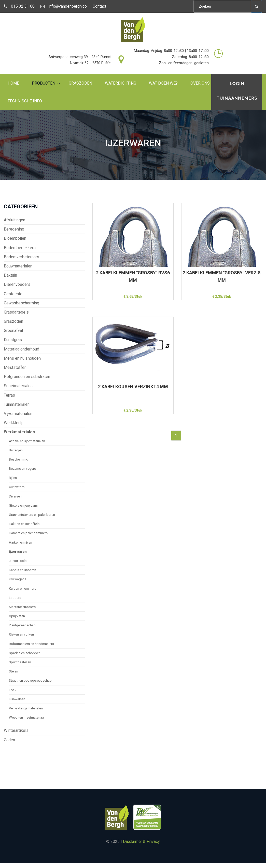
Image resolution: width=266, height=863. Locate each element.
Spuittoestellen (20, 662)
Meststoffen (15, 367)
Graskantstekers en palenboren (32, 515)
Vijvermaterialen (18, 413)
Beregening (14, 229)
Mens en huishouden (22, 358)
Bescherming (18, 459)
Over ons (200, 83)
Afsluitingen (14, 220)
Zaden (9, 739)
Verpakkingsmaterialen (26, 708)
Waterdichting (120, 83)
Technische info (25, 101)
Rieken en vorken (21, 634)
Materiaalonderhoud (21, 349)
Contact (99, 6)
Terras (9, 395)
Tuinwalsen (17, 699)
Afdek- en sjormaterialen (27, 441)
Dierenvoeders (17, 284)
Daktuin (10, 275)
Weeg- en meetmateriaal (27, 717)
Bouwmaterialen (18, 266)
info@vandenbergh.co (63, 6)
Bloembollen (15, 238)
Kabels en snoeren (22, 570)
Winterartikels (16, 730)
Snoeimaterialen (18, 385)
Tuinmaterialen (17, 404)
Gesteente (13, 293)
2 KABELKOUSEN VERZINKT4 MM (133, 386)
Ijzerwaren (18, 552)
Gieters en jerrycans (23, 505)
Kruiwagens (17, 579)
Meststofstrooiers (22, 607)
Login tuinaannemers (237, 91)
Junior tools (17, 561)
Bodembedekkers (20, 247)
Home (13, 83)
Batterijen (16, 450)
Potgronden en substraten (27, 376)
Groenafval (13, 330)
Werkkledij (13, 422)
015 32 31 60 (19, 6)
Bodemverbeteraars (21, 256)
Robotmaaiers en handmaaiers (31, 644)
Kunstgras (13, 339)
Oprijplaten (17, 616)
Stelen (13, 671)
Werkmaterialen (19, 431)
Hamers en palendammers (28, 533)
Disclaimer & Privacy (141, 841)
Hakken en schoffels (24, 524)
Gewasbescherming (21, 303)
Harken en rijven (20, 542)
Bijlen (13, 478)
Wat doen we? (163, 83)
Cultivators (16, 487)
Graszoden (80, 83)
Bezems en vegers (22, 468)
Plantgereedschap (22, 625)
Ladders (15, 598)
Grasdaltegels (16, 312)
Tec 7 (13, 690)
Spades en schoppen (24, 653)
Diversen (15, 496)
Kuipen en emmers (22, 588)
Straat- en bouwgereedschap (30, 680)
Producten (43, 83)
